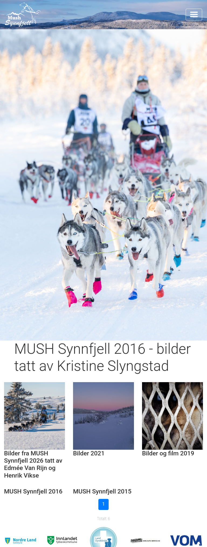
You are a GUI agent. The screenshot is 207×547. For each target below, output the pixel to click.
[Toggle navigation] (194, 15)
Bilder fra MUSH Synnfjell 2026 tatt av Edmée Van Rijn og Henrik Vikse (33, 464)
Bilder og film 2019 (168, 453)
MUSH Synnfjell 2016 (33, 491)
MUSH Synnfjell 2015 (102, 491)
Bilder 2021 (89, 453)
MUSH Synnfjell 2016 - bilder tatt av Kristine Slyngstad (102, 357)
